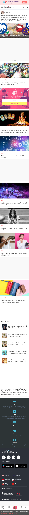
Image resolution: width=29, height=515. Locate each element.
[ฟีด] (14, 404)
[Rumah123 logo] (7, 493)
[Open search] (24, 7)
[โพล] (14, 414)
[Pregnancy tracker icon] (15, 507)
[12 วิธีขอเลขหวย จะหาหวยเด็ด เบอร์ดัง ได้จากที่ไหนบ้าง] (14, 143)
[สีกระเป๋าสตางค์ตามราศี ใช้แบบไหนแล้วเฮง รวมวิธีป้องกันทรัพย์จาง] (14, 241)
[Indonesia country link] (6, 480)
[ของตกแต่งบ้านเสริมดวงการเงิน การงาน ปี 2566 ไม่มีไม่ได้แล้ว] (14, 335)
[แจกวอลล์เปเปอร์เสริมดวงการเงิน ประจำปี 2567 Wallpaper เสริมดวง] (14, 344)
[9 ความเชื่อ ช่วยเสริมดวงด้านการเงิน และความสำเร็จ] (14, 216)
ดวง (2, 128)
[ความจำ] (14, 424)
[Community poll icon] (26, 508)
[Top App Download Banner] (14, 2)
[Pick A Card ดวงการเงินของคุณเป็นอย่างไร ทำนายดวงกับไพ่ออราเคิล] (14, 352)
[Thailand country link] (16, 475)
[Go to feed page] (9, 7)
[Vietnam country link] (15, 484)
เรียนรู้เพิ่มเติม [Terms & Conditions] (4, 513)
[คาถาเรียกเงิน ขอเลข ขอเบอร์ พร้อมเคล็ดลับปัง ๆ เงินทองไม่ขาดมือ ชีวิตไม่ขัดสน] (14, 360)
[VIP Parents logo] (19, 493)
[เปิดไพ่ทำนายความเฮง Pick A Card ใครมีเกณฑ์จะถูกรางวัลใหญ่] (14, 190)
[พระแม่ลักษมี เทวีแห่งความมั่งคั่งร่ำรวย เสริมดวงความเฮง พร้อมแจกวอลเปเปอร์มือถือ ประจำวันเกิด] (14, 118)
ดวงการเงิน (4, 80)
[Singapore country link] (6, 475)
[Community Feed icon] (21, 508)
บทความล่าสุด (5, 321)
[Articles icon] (8, 508)
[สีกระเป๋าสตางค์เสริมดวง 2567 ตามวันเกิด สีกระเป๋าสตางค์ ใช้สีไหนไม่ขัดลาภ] (14, 288)
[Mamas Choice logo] (5, 500)
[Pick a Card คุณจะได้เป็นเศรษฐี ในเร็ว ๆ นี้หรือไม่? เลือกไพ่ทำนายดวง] (14, 70)
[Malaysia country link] (6, 484)
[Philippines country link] (16, 480)
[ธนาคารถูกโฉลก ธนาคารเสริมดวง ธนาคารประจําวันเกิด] (14, 30)
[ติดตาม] (14, 442)
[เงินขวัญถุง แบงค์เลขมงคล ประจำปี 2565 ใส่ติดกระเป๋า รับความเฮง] (14, 327)
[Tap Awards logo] (16, 500)
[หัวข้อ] (14, 433)
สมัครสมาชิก (14, 103)
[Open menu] (2, 7)
